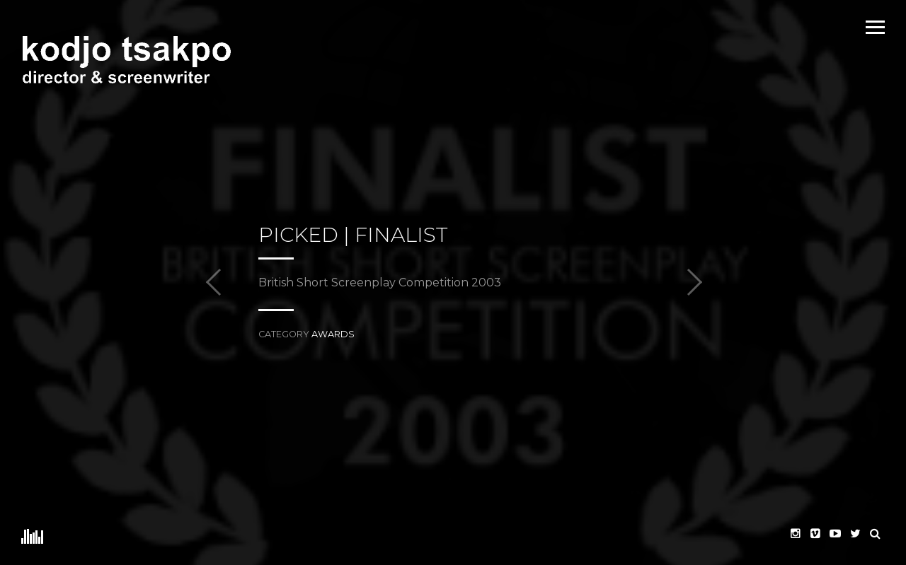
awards (333, 334)
